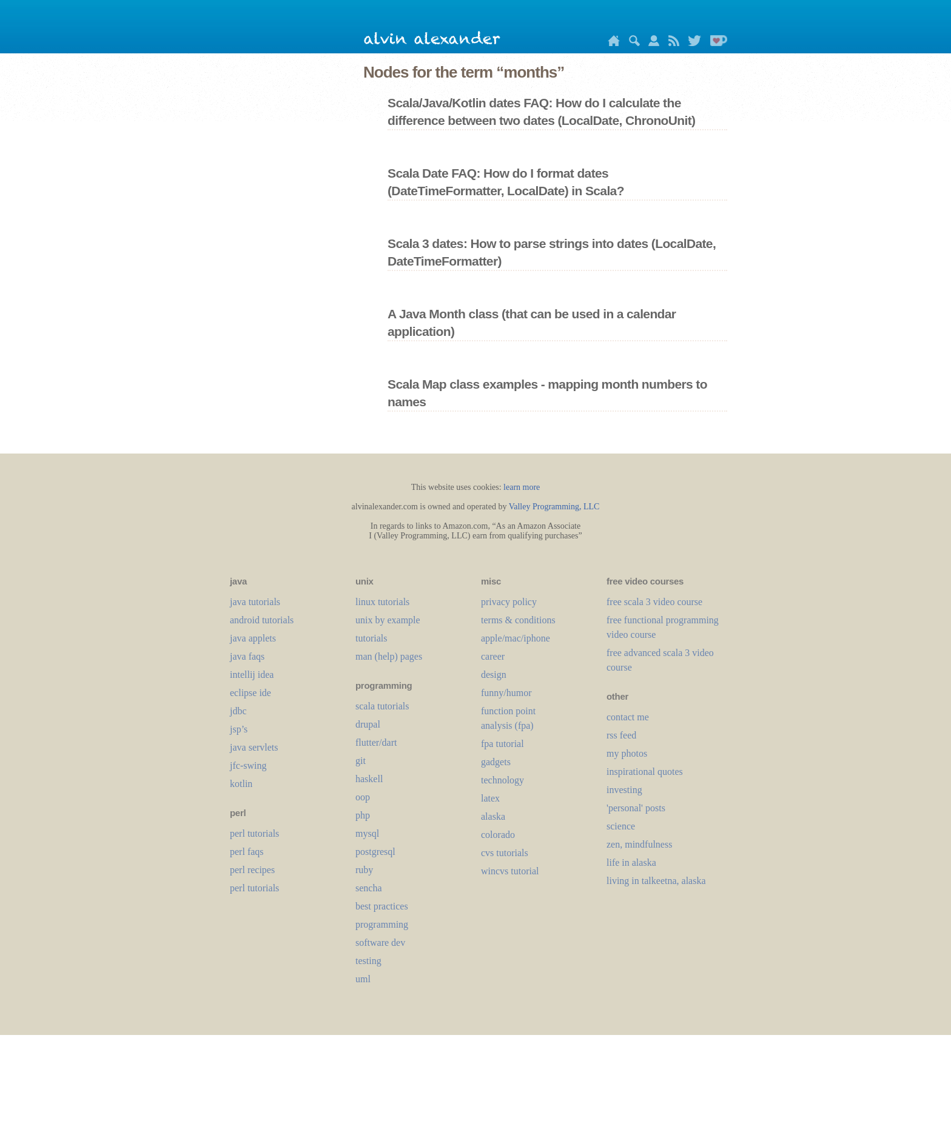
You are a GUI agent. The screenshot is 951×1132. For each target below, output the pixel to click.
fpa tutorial (502, 743)
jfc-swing (248, 765)
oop (362, 797)
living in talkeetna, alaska (656, 881)
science (621, 826)
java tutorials (255, 602)
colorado (498, 834)
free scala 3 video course (654, 602)
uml (363, 979)
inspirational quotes (645, 771)
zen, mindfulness (639, 844)
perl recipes (252, 870)
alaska (493, 816)
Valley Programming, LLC (554, 506)
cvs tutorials (504, 853)
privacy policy (509, 602)
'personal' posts (636, 808)
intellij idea (252, 674)
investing (624, 790)
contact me (628, 717)
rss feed (621, 735)
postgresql (375, 851)
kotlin (241, 784)
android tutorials (262, 620)
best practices (381, 906)
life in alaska (631, 862)
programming (381, 924)
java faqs (247, 656)
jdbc (238, 711)
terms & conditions (518, 620)
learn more (521, 487)
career (493, 656)
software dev (380, 942)
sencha (368, 888)
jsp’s (238, 729)
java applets (253, 638)
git (360, 760)
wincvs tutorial (510, 871)
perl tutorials (254, 833)
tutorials (371, 638)
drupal (367, 724)
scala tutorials (382, 706)
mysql (367, 833)
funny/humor (506, 693)
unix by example (387, 620)
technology (502, 780)
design (493, 674)
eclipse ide (250, 693)
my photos (627, 753)
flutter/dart (376, 742)
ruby (364, 870)
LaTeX (490, 798)
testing (368, 961)
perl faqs (247, 851)
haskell (369, 779)
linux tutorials (382, 602)
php (362, 815)
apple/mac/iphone (515, 638)
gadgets (496, 762)
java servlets (254, 747)
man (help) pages (388, 656)
